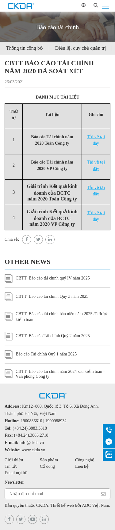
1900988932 (56, 421)
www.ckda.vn (33, 450)
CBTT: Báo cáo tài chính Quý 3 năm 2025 (46, 296)
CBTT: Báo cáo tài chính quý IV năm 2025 (47, 278)
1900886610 (31, 421)
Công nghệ (84, 460)
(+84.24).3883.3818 (30, 428)
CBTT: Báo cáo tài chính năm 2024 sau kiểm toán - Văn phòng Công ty (55, 374)
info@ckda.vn (32, 442)
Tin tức (11, 466)
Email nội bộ (16, 473)
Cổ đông (47, 466)
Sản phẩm (49, 460)
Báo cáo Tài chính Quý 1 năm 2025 (41, 354)
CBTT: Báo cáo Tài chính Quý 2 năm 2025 (47, 336)
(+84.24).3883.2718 (31, 435)
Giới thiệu (14, 460)
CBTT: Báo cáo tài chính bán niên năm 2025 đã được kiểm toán (56, 317)
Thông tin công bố (24, 48)
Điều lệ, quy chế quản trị (80, 48)
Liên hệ (82, 466)
